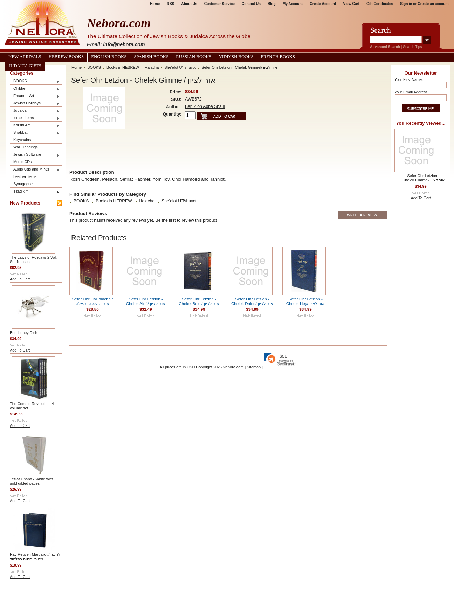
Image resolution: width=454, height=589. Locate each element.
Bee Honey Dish (23, 333)
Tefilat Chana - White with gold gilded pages (31, 481)
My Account (293, 4)
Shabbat (35, 133)
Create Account (323, 4)
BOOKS (35, 81)
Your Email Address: (411, 92)
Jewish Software (35, 155)
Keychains (22, 140)
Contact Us (251, 4)
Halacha (152, 67)
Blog (272, 4)
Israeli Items (35, 118)
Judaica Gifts (25, 65)
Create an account (433, 4)
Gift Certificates (379, 4)
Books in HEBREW (122, 67)
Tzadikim (35, 191)
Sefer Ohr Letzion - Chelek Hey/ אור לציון (305, 301)
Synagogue (23, 184)
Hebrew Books (66, 56)
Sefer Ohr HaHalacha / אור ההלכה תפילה (92, 301)
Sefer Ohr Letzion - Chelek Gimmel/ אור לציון (423, 178)
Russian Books (193, 56)
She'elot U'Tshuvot (180, 67)
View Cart (351, 4)
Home (155, 4)
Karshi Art (35, 125)
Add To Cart (20, 279)
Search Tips (412, 47)
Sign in (406, 4)
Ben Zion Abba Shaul (205, 106)
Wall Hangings (25, 147)
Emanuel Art (35, 96)
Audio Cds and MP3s (35, 169)
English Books (108, 56)
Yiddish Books (236, 56)
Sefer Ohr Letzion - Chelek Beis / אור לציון (199, 301)
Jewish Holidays (35, 103)
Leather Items (25, 176)
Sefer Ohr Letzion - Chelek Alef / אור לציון (145, 301)
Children (35, 88)
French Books (278, 56)
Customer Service (219, 4)
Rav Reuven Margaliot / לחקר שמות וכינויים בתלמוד (35, 556)
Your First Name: (408, 79)
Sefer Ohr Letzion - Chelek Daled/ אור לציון (252, 301)
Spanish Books (151, 56)
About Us (189, 4)
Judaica (35, 110)
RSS (170, 4)
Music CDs (22, 162)
